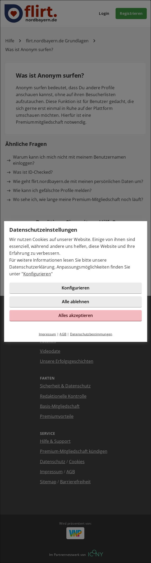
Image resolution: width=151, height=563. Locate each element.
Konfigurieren (37, 274)
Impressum (47, 334)
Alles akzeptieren (75, 315)
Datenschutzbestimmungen (91, 334)
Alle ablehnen (75, 302)
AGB (63, 334)
